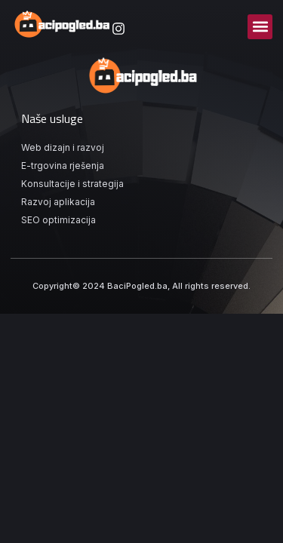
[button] (260, 26)
